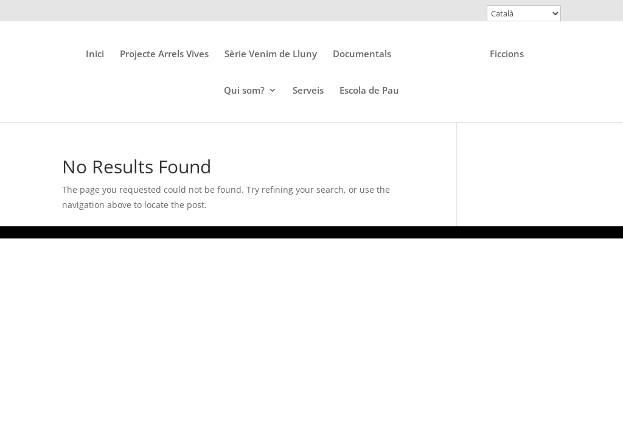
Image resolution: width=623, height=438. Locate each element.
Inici (95, 54)
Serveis (308, 91)
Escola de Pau (369, 91)
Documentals (362, 54)
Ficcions (507, 54)
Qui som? (244, 91)
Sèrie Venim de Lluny (270, 54)
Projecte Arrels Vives (164, 54)
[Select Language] (524, 13)
